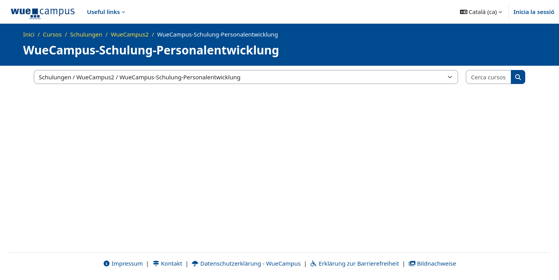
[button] (481, 11)
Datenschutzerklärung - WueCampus (245, 263)
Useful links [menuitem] (103, 12)
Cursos (52, 34)
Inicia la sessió (534, 12)
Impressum (123, 263)
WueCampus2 (130, 34)
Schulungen (86, 34)
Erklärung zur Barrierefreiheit (354, 263)
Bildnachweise (432, 263)
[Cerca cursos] (489, 77)
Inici (29, 34)
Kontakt (167, 263)
